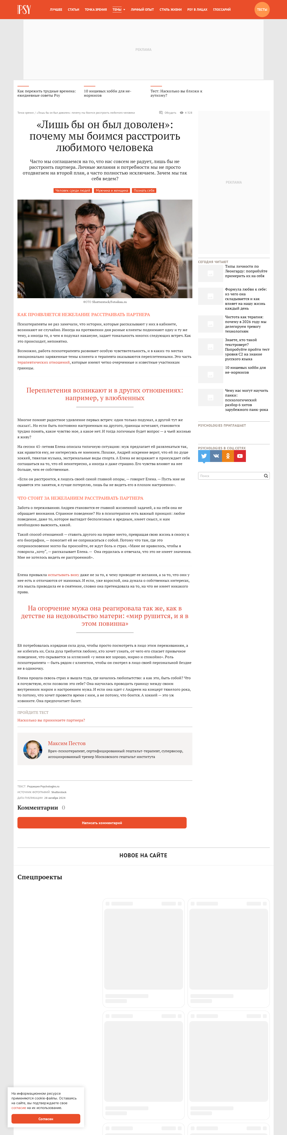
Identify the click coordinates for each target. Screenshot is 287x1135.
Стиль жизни (171, 9)
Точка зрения (96, 9)
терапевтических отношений (43, 363)
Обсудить (167, 114)
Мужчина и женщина (112, 191)
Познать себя (144, 191)
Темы (117, 9)
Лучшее (56, 9)
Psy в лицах (197, 9)
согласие (18, 1108)
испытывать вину (63, 575)
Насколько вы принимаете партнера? (51, 720)
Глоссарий (222, 9)
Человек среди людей (72, 191)
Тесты (262, 9)
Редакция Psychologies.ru (43, 787)
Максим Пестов (67, 743)
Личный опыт (142, 9)
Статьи (73, 9)
